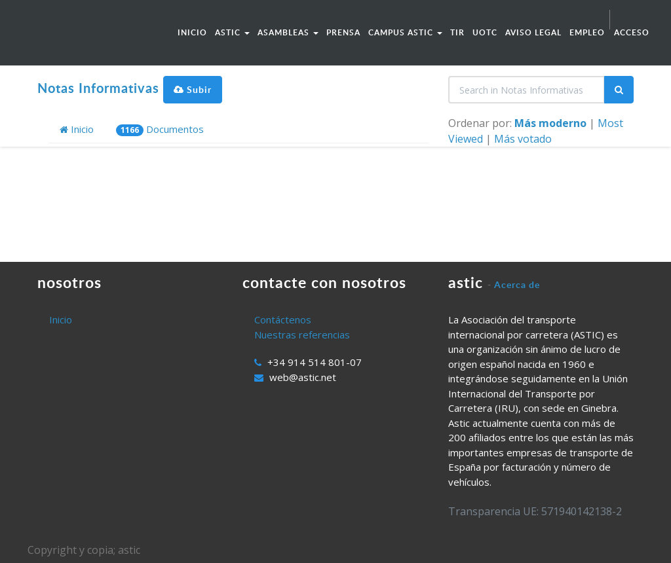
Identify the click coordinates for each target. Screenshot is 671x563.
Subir (193, 89)
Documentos (160, 129)
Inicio (77, 129)
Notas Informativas (98, 88)
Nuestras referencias (302, 334)
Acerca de (517, 284)
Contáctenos (282, 319)
